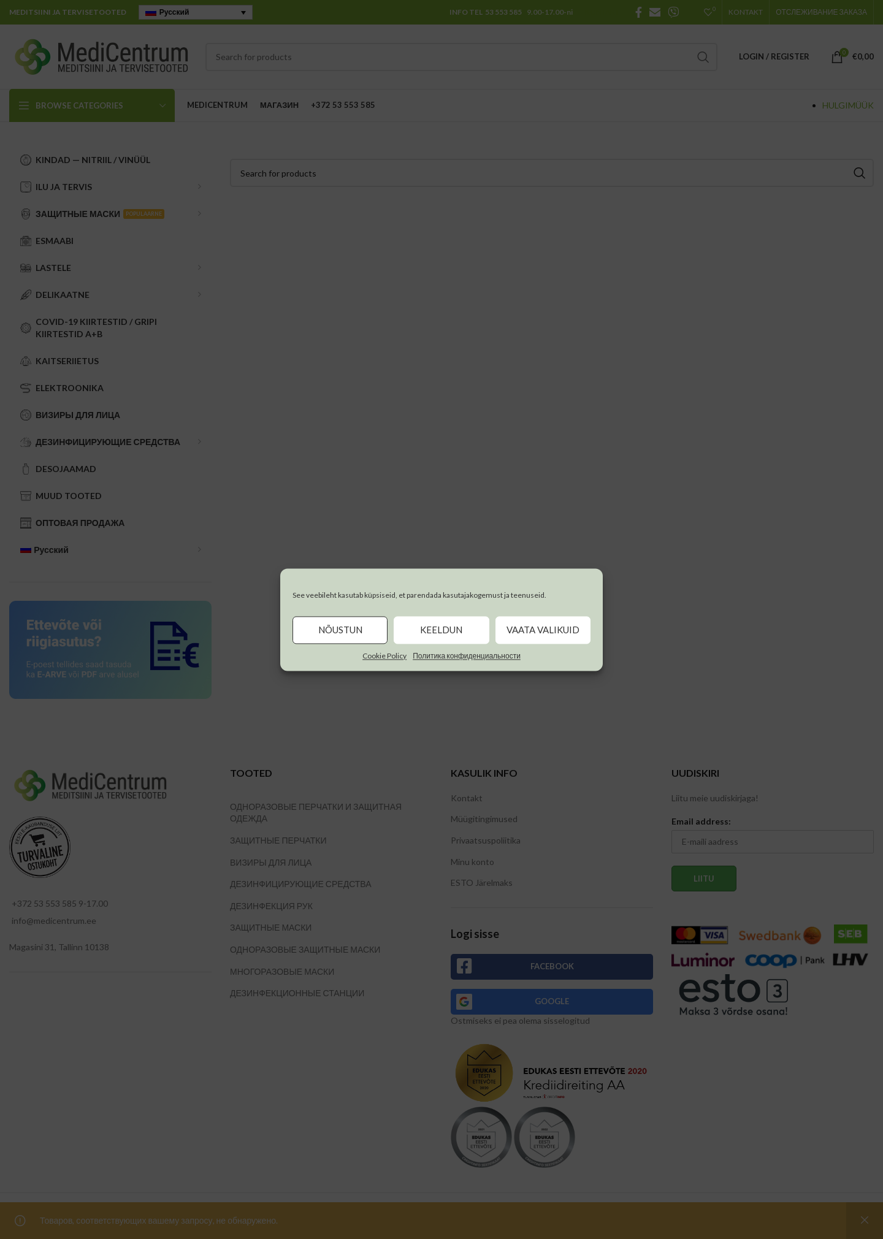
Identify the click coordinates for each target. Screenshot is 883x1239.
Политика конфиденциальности (467, 655)
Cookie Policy (384, 655)
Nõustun (340, 629)
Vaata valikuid (542, 629)
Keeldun (441, 629)
